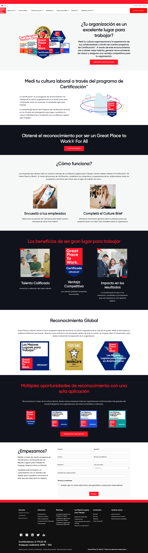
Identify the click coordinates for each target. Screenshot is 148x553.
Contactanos (74, 148)
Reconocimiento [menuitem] (23, 518)
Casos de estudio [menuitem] (98, 521)
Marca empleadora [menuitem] (43, 519)
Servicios (10, 10)
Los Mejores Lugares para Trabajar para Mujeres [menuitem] (63, 519)
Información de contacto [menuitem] (118, 516)
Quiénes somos (86, 10)
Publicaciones (62, 10)
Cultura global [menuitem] (42, 523)
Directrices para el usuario (64, 549)
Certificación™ (36, 10)
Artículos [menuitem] (95, 514)
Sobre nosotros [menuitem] (115, 514)
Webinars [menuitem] (95, 519)
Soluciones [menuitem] (41, 510)
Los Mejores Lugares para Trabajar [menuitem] (81, 511)
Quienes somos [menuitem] (116, 510)
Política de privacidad (49, 549)
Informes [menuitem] (95, 516)
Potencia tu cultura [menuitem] (43, 516)
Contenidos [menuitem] (97, 510)
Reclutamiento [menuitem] (42, 514)
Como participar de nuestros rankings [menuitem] (82, 522)
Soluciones (22, 10)
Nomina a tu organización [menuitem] (81, 525)
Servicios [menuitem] (22, 510)
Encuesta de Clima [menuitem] (24, 512)
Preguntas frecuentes (74, 434)
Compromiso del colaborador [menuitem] (46, 521)
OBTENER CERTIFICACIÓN (103, 62)
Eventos (74, 10)
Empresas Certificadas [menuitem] (80, 517)
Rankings (49, 10)
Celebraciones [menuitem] (78, 519)
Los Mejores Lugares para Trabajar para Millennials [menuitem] (63, 523)
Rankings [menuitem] (59, 510)
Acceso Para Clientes (140, 5)
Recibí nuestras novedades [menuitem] (119, 519)
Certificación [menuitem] (22, 515)
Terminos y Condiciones (35, 549)
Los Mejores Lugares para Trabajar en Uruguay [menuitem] (63, 515)
